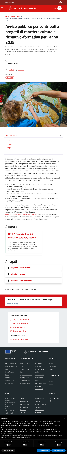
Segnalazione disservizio (24, 408)
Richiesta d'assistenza (23, 414)
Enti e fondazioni (10, 372)
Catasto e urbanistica (26, 380)
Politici (7, 375)
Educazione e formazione (38, 364)
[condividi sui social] (9, 69)
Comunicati (52, 366)
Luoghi (51, 381)
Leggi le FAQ (23, 398)
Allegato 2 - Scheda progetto (21, 280)
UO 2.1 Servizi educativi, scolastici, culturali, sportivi (22, 235)
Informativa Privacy (40, 404)
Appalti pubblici (24, 378)
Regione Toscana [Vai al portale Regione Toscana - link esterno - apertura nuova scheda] (9, 2)
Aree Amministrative (11, 366)
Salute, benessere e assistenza (40, 384)
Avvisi (19, 16)
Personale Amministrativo (9, 379)
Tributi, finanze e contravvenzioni (39, 376)
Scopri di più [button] (8, 450)
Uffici (6, 369)
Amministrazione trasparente (39, 399)
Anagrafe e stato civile (25, 364)
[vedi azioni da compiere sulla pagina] (20, 69)
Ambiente (37, 380)
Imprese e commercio (26, 375)
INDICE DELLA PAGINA (33, 136)
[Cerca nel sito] (59, 8)
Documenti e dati (10, 383)
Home (7, 16)
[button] (64, 418)
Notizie (51, 363)
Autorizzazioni (39, 389)
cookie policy (5, 427)
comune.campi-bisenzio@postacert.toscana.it (22, 214)
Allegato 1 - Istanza (18, 274)
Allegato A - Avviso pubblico (21, 268)
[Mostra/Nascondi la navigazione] (2, 8)
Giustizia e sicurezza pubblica (40, 370)
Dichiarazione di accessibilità (39, 411)
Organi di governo (10, 363)
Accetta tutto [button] (58, 450)
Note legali (38, 407)
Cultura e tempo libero (24, 370)
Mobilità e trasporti (25, 383)
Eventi (51, 384)
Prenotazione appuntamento (24, 402)
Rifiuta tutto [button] (44, 450)
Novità (13, 16)
